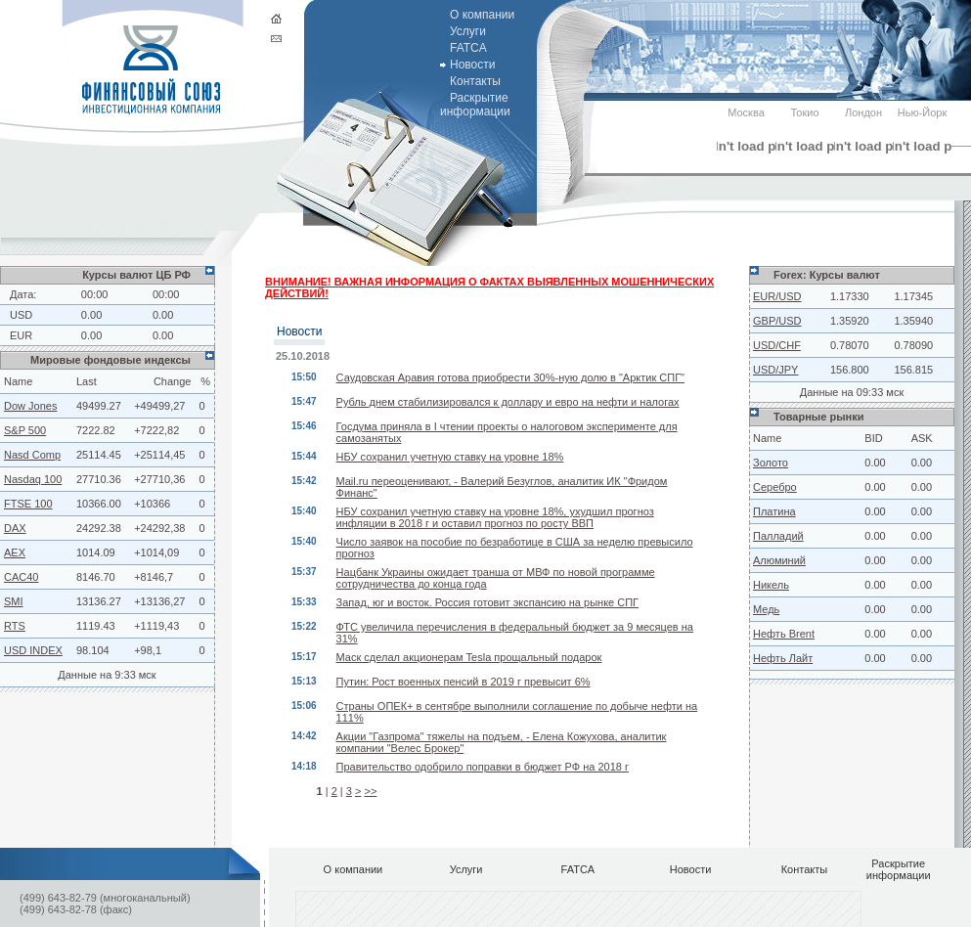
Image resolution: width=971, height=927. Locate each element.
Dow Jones (30, 406)
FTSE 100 (28, 503)
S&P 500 (25, 430)
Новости (472, 64)
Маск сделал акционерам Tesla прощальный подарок (469, 657)
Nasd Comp (32, 455)
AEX (14, 552)
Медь (766, 609)
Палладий (778, 536)
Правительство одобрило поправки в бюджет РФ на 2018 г (482, 766)
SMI (13, 601)
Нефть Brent (784, 634)
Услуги (468, 31)
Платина (774, 511)
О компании (482, 15)
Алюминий (779, 560)
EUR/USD (777, 296)
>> (370, 791)
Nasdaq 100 (33, 479)
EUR (21, 335)
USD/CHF (777, 345)
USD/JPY (775, 369)
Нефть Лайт (783, 658)
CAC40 (21, 577)
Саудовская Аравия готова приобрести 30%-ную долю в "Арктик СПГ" (510, 377)
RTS (14, 626)
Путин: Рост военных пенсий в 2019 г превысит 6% (463, 681)
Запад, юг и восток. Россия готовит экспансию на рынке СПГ (487, 602)
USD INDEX (33, 650)
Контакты (475, 81)
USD (21, 315)
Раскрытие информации (475, 104)
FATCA (468, 48)
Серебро (775, 487)
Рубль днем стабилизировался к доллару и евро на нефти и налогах (508, 402)
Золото (770, 462)
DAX (15, 528)
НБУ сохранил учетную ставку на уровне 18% (450, 457)
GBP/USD (777, 321)
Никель (771, 585)
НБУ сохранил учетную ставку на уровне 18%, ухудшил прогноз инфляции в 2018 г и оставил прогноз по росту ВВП (495, 517)
